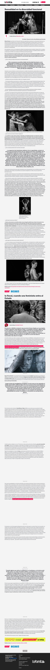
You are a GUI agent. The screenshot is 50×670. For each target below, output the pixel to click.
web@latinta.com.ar (9, 657)
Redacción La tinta (20, 36)
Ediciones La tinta (28, 5)
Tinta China (12, 5)
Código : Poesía (20, 5)
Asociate (43, 2)
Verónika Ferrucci (19, 325)
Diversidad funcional (20, 286)
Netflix (25, 643)
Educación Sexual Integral (30, 286)
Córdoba (20, 657)
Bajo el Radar (27, 665)
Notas (7, 5)
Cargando (25, 650)
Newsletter (36, 5)
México (22, 643)
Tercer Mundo (28, 657)
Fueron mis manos (21, 665)
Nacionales (23, 657)
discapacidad (13, 286)
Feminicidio (18, 643)
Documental (13, 643)
